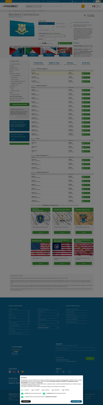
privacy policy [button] (65, 380)
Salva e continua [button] (76, 401)
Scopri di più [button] (26, 401)
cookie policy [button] (40, 382)
